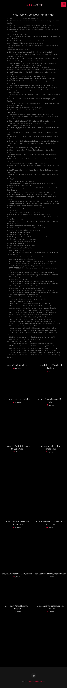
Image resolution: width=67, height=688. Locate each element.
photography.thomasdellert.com (36, 681)
